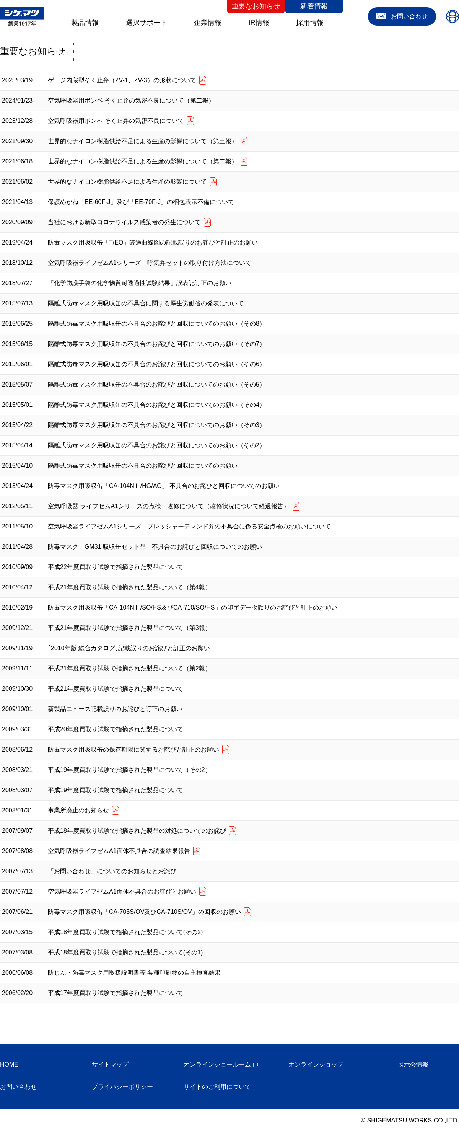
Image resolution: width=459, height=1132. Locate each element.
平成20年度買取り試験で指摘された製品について (115, 729)
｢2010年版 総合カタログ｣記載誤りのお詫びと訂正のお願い (129, 648)
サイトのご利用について (217, 1086)
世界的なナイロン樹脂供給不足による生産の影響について (127, 181)
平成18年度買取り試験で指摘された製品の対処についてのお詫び (137, 830)
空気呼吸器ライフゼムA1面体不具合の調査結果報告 (119, 851)
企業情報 (207, 22)
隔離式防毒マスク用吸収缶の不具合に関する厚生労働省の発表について (146, 303)
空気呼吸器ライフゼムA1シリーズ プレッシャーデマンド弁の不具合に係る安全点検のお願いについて (189, 526)
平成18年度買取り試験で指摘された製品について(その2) (125, 932)
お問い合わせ (18, 1086)
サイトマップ (110, 1064)
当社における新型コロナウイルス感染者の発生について (124, 222)
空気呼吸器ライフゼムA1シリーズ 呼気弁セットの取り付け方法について (149, 262)
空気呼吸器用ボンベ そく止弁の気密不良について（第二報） (131, 100)
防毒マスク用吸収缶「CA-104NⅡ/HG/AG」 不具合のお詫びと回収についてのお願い (164, 486)
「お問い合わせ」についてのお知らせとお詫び (112, 871)
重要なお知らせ (256, 6)
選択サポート (146, 22)
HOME (9, 1064)
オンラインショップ (315, 1064)
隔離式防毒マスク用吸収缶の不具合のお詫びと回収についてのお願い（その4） (156, 404)
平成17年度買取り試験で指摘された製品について (115, 993)
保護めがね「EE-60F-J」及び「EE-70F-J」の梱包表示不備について (141, 202)
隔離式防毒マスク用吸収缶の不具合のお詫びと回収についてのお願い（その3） (156, 425)
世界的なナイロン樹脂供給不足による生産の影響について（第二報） (143, 161)
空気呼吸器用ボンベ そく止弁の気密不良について (116, 120)
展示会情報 (413, 1064)
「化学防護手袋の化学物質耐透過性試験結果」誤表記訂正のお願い (139, 283)
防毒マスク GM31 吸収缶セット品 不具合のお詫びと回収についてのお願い (155, 546)
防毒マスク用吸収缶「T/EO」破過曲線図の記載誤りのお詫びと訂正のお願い (153, 242)
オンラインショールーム (217, 1064)
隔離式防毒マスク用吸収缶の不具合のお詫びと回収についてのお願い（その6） (156, 364)
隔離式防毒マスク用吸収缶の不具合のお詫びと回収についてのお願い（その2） (156, 445)
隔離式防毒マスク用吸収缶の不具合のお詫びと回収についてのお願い (143, 465)
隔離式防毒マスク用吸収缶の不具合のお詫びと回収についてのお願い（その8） (156, 323)
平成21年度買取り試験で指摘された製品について (115, 688)
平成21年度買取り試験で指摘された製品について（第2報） (129, 668)
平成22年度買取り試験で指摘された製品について (115, 567)
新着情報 (314, 6)
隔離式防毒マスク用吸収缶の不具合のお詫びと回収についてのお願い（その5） (156, 384)
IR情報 (259, 22)
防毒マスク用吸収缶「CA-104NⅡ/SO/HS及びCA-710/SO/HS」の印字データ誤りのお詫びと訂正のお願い (192, 607)
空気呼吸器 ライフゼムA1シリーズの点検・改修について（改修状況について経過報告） (169, 506)
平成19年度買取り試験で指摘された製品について (115, 790)
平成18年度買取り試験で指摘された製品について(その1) (125, 952)
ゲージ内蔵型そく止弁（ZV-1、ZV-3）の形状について (122, 80)
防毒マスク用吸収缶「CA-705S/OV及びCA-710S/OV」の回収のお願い (144, 912)
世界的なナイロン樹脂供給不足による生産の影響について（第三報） (143, 141)
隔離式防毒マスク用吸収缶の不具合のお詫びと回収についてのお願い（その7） (156, 344)
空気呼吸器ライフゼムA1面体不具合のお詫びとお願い (122, 891)
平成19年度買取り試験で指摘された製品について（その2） (129, 770)
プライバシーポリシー (122, 1086)
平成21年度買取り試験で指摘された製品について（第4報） (129, 587)
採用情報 (310, 22)
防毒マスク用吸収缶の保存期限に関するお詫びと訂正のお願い (133, 749)
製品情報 (85, 22)
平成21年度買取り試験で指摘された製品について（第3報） (129, 628)
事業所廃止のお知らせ (78, 810)
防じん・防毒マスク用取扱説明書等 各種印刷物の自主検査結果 (134, 972)
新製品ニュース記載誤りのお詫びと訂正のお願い (115, 709)
